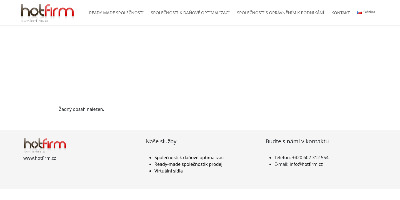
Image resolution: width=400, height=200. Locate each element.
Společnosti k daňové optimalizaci (189, 157)
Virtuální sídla (168, 171)
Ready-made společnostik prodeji (189, 164)
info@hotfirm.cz (306, 164)
